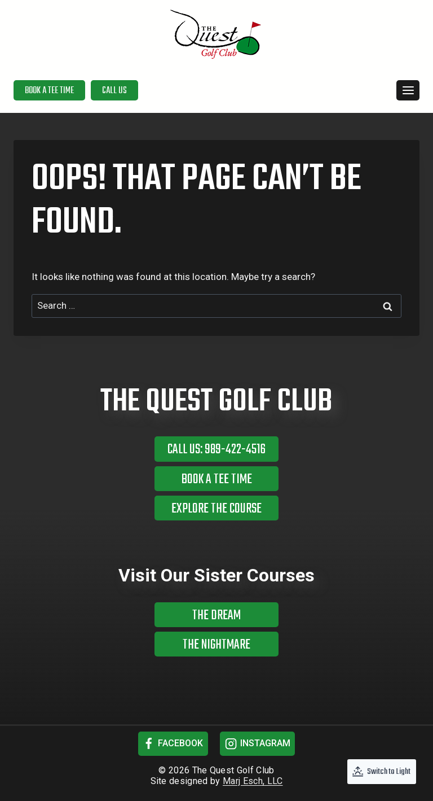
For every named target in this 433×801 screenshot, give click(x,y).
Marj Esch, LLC (252, 781)
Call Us (114, 91)
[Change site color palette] (381, 771)
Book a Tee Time (49, 91)
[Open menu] (407, 90)
